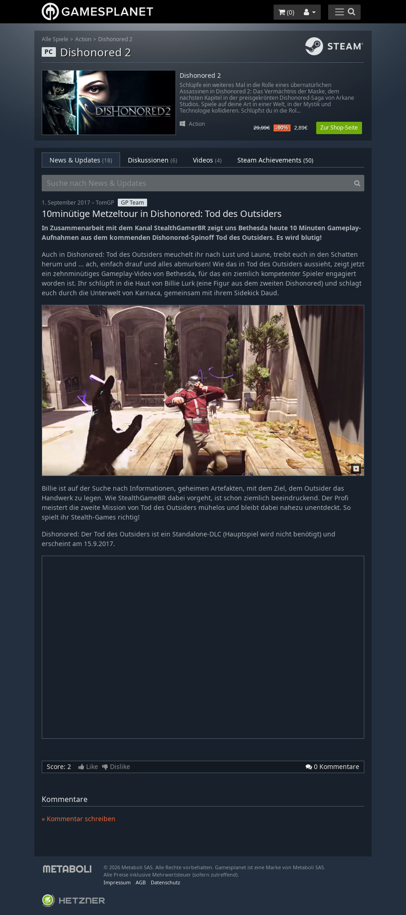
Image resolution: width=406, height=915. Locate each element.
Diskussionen (152, 160)
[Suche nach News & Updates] (196, 183)
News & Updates (80, 160)
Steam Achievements (275, 160)
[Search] (357, 183)
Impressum (117, 882)
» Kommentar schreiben (78, 818)
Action (83, 39)
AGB (141, 882)
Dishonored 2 (115, 39)
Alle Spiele (55, 39)
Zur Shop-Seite (339, 127)
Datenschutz (165, 882)
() (286, 12)
